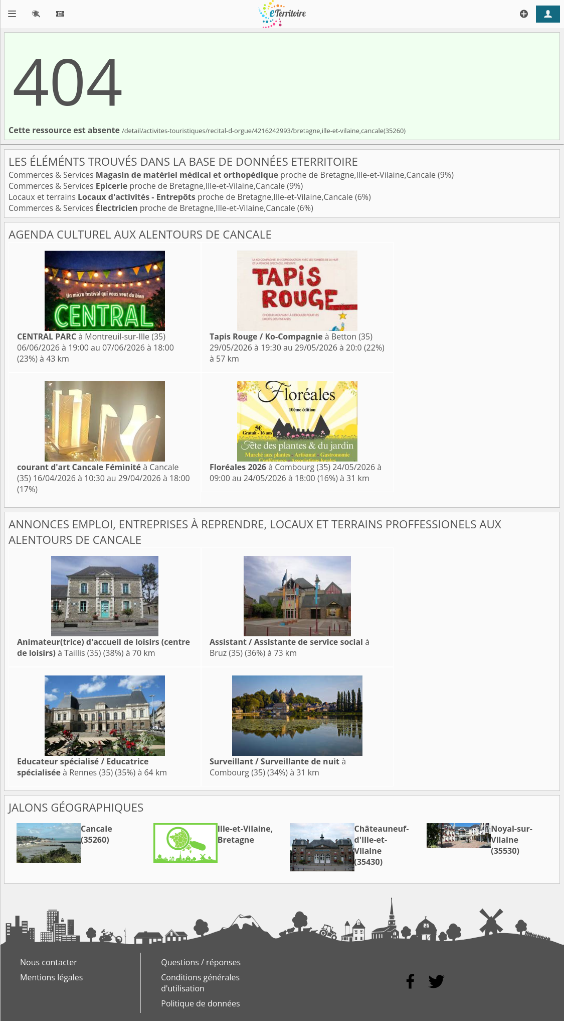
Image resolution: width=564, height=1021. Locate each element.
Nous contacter (48, 962)
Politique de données (200, 1003)
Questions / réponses (201, 962)
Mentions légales (51, 977)
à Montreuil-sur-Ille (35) (91, 336)
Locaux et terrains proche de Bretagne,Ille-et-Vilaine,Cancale (182, 196)
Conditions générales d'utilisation (200, 983)
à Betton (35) (291, 336)
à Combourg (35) (270, 467)
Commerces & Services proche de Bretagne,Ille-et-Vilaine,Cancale (223, 174)
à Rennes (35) (83, 767)
